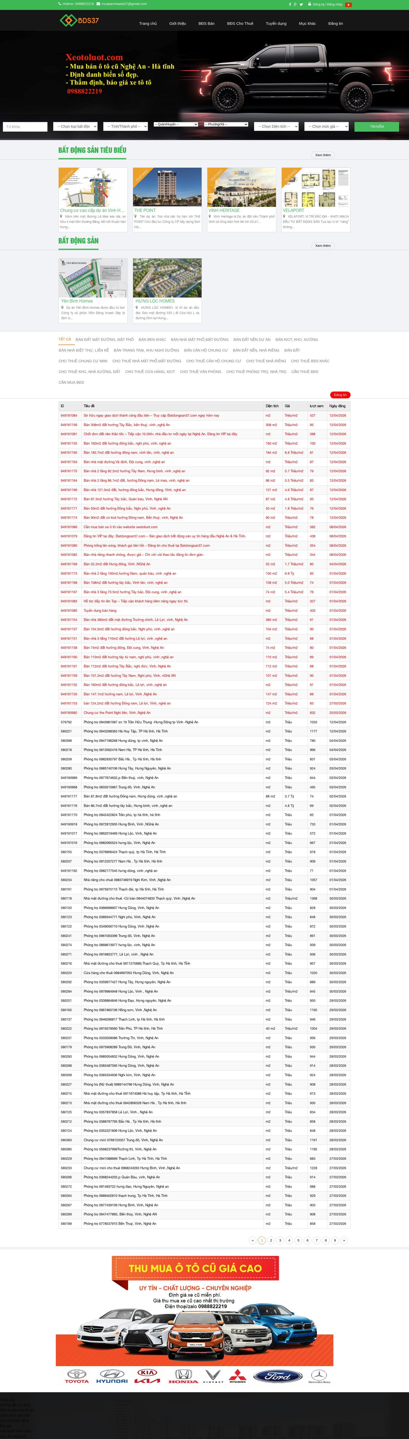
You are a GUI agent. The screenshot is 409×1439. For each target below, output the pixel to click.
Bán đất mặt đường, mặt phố (105, 339)
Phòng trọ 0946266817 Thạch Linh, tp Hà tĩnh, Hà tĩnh (124, 1019)
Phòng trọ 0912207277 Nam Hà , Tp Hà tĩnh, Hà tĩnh (123, 861)
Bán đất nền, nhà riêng (256, 350)
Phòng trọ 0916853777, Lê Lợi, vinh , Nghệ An (118, 954)
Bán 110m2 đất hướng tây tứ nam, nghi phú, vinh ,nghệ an (128, 657)
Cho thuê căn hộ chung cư (213, 361)
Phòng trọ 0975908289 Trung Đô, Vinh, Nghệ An (119, 1047)
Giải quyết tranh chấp (16, 1431)
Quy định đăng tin (13, 1436)
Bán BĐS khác (152, 339)
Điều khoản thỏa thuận (17, 1410)
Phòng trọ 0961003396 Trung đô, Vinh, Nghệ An (119, 936)
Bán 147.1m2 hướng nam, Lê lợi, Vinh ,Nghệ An (120, 694)
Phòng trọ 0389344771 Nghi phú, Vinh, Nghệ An (119, 917)
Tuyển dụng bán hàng (100, 611)
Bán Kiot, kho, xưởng (296, 339)
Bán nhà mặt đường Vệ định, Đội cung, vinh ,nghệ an (124, 462)
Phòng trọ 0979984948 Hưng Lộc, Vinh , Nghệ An (121, 991)
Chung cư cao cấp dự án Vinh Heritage (93, 210)
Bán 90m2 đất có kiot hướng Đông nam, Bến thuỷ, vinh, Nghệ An (133, 518)
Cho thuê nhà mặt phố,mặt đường (146, 361)
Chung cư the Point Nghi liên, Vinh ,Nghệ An (117, 713)
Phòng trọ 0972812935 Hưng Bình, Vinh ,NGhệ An (121, 824)
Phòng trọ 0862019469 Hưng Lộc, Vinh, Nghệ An (120, 833)
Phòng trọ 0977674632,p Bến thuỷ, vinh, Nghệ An (121, 778)
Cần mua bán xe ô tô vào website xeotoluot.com (121, 527)
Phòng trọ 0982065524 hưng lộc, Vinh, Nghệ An (119, 843)
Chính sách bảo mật (15, 1415)
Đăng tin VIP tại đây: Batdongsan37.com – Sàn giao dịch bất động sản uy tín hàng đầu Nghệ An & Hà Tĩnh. (165, 536)
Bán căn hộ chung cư (206, 350)
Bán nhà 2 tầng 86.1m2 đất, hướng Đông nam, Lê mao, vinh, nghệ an (136, 480)
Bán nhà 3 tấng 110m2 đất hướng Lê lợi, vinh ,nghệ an (125, 638)
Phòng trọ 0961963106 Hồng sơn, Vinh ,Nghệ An (120, 1010)
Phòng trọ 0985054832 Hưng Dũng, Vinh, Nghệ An (121, 1056)
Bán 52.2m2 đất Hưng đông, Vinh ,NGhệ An (117, 564)
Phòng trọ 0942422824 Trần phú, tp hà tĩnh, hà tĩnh (122, 815)
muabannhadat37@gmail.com (124, 4)
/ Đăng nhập (333, 4)
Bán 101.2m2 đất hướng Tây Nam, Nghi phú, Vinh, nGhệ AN (130, 676)
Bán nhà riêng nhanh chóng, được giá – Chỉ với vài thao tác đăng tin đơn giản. (144, 555)
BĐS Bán (207, 23)
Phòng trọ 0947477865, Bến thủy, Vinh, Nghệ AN (120, 1214)
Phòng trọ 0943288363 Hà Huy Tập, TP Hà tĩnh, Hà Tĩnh (126, 731)
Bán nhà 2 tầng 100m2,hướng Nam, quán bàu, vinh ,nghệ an (130, 573)
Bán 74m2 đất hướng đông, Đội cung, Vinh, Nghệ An (124, 648)
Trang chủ (148, 23)
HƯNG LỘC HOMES (155, 301)
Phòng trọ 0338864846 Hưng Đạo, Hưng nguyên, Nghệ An (127, 1001)
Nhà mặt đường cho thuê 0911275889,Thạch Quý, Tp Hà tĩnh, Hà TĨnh (137, 963)
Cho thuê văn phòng (200, 372)
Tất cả (64, 339)
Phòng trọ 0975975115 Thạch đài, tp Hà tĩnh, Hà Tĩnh (124, 889)
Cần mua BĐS (71, 382)
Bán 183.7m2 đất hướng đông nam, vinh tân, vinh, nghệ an (129, 453)
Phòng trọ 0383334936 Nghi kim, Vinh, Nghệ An (119, 1075)
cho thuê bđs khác (310, 361)
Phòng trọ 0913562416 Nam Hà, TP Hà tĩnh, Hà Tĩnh (123, 750)
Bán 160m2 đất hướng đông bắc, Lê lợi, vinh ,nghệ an (125, 685)
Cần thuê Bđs (304, 372)
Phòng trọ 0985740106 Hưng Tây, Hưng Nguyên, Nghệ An (127, 768)
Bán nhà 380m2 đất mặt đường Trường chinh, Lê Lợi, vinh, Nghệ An (136, 620)
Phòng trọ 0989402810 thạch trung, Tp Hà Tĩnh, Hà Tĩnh (125, 1196)
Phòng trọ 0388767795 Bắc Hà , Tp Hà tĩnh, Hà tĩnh (122, 1121)
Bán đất (292, 350)
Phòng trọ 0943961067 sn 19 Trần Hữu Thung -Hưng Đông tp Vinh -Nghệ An (141, 722)
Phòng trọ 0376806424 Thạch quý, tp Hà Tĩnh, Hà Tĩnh (125, 852)
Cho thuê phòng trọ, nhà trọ (256, 372)
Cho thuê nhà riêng (266, 361)
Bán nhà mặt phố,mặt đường (199, 339)
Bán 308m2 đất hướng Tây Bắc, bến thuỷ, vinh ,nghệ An (127, 425)
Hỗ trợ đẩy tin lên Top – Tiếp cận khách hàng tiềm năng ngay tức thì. (136, 601)
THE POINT (145, 210)
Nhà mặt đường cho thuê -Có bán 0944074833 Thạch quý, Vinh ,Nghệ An (139, 898)
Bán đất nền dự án (251, 339)
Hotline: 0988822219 (78, 4)
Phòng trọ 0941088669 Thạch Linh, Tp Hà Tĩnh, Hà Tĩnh (125, 1159)
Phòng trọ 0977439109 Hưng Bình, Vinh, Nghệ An (121, 1205)
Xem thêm (323, 155)
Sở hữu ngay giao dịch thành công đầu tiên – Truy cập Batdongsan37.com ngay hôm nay (151, 415)
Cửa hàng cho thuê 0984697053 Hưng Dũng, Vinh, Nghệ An (129, 973)
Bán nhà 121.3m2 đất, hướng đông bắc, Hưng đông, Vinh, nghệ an (135, 490)
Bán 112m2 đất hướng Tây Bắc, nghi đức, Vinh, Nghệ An (127, 666)
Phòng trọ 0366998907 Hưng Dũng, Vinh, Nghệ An (121, 908)
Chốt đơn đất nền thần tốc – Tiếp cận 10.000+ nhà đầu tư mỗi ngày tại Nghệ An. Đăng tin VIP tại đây (160, 434)
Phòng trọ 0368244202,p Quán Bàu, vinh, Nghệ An (122, 1177)
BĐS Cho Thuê (240, 23)
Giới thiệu (177, 23)
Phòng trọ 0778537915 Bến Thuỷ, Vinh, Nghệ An (120, 1224)
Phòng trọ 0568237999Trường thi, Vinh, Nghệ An (120, 1149)
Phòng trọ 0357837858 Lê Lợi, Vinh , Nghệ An (118, 1112)
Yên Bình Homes (77, 301)
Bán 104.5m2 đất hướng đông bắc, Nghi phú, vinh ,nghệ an (129, 629)
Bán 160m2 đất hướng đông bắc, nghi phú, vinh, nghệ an (127, 443)
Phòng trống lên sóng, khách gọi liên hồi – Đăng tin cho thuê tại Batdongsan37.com (147, 545)
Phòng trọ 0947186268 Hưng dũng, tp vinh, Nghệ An (123, 741)
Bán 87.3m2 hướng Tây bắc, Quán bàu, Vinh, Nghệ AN (125, 499)
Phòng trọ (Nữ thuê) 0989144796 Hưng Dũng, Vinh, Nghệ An (129, 1084)
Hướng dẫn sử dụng (15, 1405)
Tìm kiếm (377, 127)
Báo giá (5, 1426)
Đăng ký (319, 4)
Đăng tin (335, 23)
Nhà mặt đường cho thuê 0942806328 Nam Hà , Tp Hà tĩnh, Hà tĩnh (135, 1103)
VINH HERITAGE (224, 210)
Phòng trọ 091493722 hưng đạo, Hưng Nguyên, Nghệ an (126, 1187)
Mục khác (307, 23)
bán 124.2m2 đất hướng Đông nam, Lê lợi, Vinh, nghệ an (127, 703)
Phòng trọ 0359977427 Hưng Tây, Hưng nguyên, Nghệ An (127, 982)
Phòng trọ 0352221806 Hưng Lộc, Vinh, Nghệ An (120, 1131)
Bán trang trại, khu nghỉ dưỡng (146, 350)
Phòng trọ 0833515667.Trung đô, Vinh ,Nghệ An (119, 787)
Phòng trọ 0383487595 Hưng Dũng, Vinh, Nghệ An (121, 1066)
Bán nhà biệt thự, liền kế (84, 350)
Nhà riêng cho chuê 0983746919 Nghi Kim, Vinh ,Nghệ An (127, 880)
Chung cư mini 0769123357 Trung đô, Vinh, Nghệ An (123, 1140)
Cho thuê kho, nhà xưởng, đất (89, 372)
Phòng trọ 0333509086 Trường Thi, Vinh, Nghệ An (121, 1038)
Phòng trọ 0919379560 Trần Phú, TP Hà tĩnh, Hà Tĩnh (123, 1028)
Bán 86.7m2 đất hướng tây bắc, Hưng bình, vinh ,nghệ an (128, 806)
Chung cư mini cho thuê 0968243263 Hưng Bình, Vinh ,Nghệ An (132, 1168)
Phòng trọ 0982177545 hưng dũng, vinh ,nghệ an (120, 871)
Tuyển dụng (276, 23)
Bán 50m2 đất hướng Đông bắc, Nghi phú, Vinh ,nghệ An (127, 508)
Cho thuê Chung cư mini (83, 361)
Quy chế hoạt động (14, 1420)
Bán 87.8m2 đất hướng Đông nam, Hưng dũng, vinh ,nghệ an (130, 796)
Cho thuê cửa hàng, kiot (150, 372)
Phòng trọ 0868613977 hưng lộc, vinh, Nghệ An (119, 945)
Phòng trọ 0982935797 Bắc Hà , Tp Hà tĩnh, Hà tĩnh (122, 759)
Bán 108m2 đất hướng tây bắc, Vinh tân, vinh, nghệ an (125, 583)
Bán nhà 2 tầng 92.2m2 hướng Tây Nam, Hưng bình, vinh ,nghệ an (134, 471)
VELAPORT (293, 210)
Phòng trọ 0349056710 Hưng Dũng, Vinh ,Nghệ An (121, 926)
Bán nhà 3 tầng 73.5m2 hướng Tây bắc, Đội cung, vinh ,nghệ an (132, 592)
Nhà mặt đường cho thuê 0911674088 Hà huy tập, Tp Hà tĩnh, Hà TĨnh (137, 1094)
